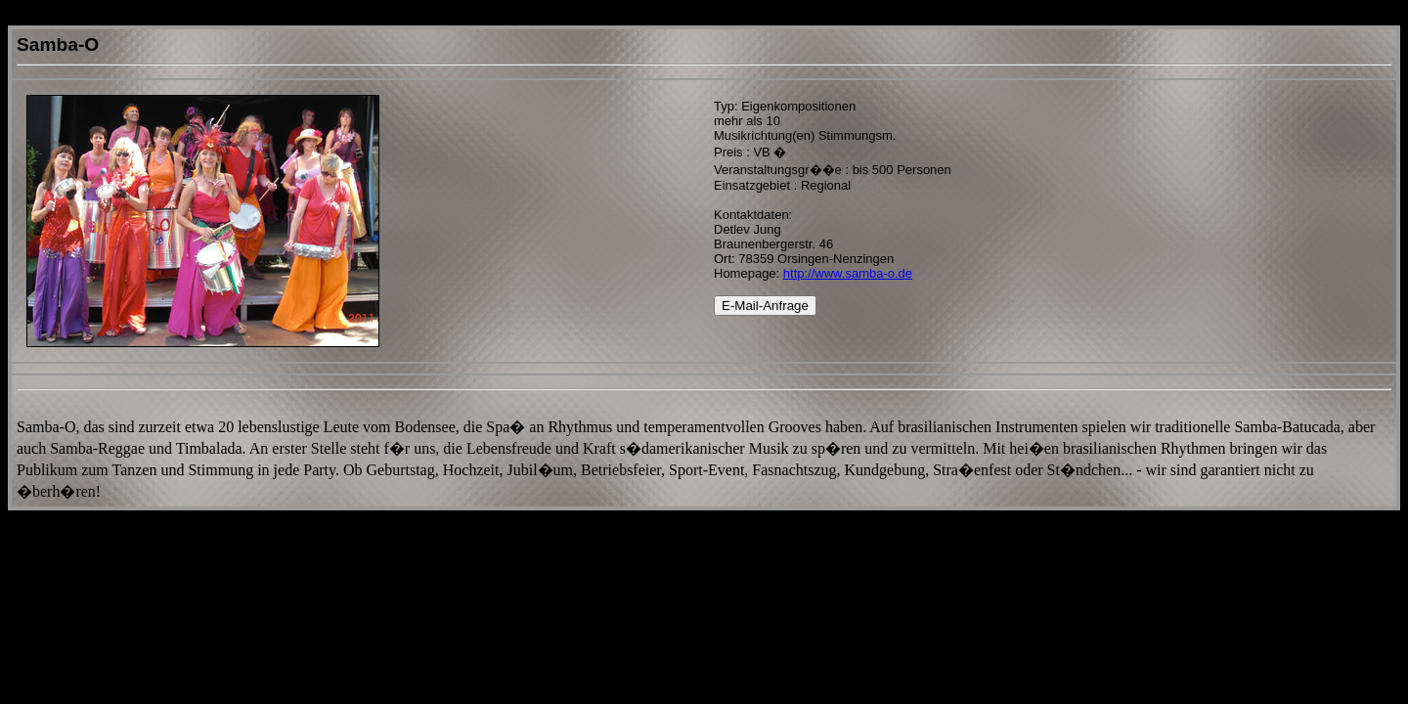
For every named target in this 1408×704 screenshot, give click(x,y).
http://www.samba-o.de (847, 273)
